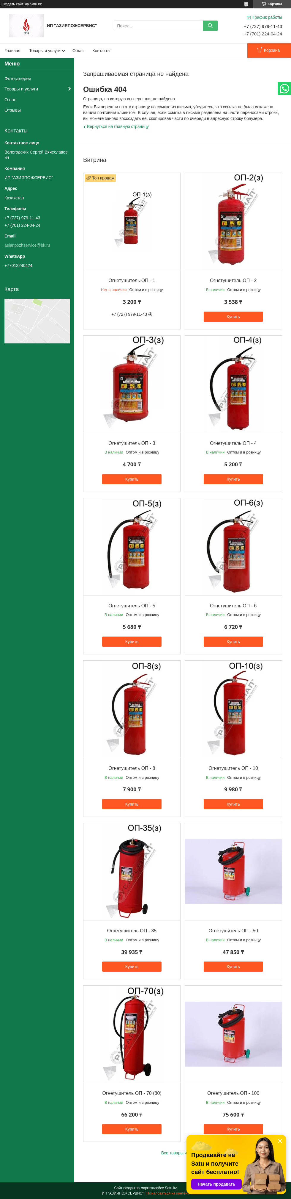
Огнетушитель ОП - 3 (131, 443)
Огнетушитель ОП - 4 (233, 443)
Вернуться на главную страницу (118, 126)
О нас (77, 50)
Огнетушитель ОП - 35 (131, 930)
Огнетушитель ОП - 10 (233, 768)
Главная (12, 50)
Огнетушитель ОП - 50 (233, 930)
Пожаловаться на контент (167, 1193)
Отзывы (12, 109)
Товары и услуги (45, 50)
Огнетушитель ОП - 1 (131, 280)
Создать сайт (12, 4)
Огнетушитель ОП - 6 (233, 605)
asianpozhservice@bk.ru (27, 245)
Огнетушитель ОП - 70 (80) (131, 1093)
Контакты (101, 50)
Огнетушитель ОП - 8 (131, 768)
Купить (233, 316)
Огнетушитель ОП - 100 (233, 1093)
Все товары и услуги (181, 1152)
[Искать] (210, 26)
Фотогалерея (17, 78)
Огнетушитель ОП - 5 (131, 605)
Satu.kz (171, 1188)
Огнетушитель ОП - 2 (233, 280)
